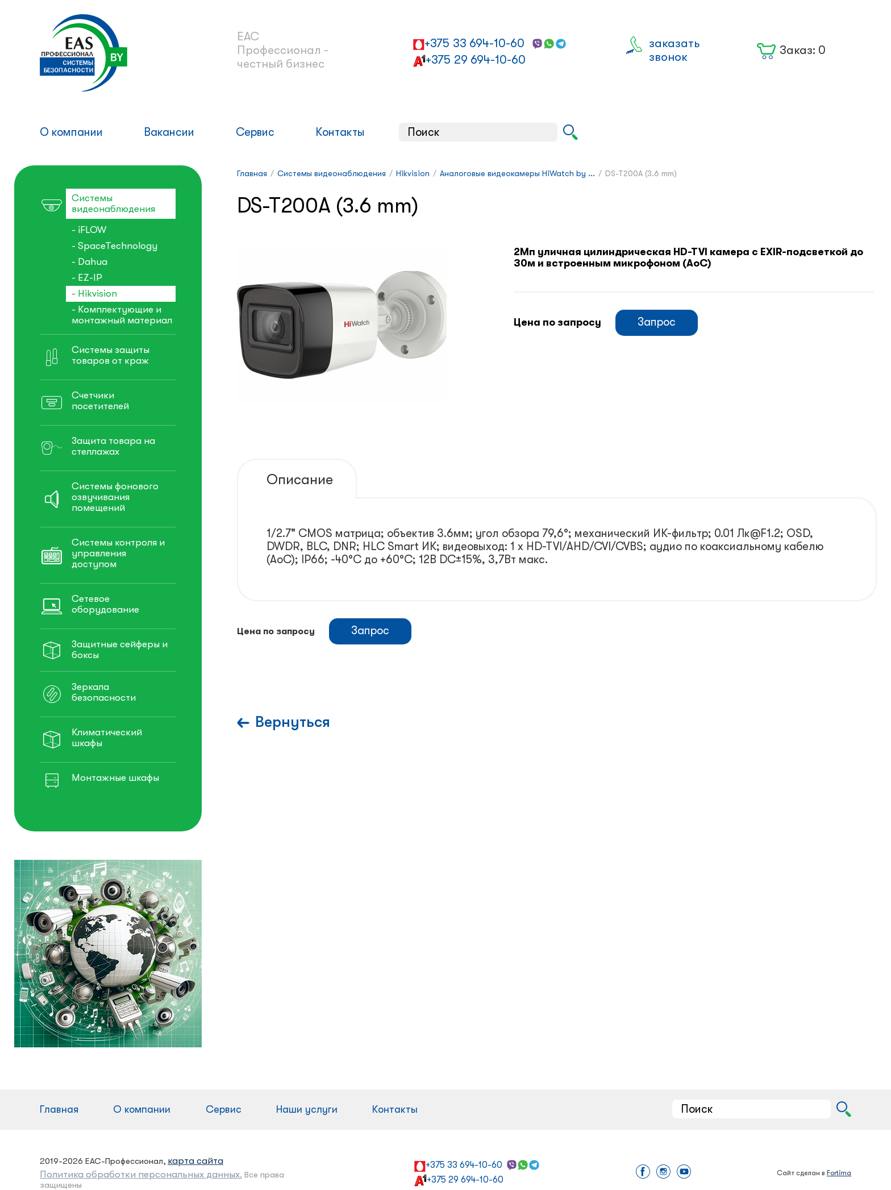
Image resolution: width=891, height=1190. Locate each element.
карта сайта (195, 1160)
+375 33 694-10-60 (474, 43)
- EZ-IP (87, 277)
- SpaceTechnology (114, 245)
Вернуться (292, 722)
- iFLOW (89, 229)
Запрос (657, 321)
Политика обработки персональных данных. (141, 1174)
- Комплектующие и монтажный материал (122, 315)
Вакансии (169, 132)
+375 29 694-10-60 (476, 59)
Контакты (340, 132)
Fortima (839, 1173)
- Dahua (89, 261)
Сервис (255, 132)
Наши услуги (307, 1109)
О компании (71, 132)
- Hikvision (94, 293)
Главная (59, 1109)
